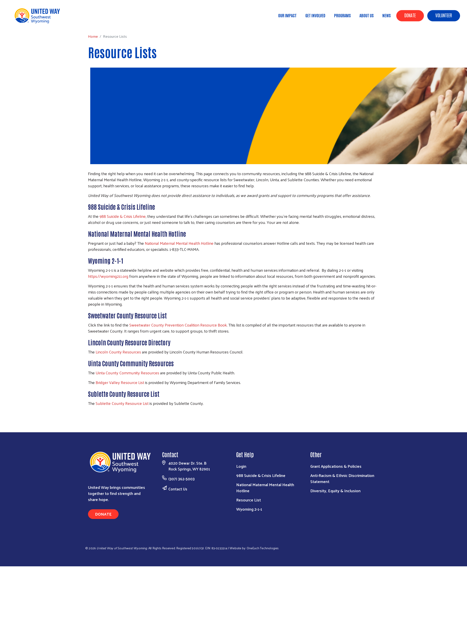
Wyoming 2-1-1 (249, 508)
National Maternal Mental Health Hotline (179, 243)
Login (241, 466)
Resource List (248, 499)
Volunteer (443, 15)
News (386, 15)
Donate (410, 15)
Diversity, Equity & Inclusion (335, 490)
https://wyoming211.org (108, 276)
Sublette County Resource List (122, 403)
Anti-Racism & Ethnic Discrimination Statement (342, 478)
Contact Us (177, 488)
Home (26, 22)
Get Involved (315, 15)
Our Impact (287, 15)
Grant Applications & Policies (335, 466)
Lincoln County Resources (118, 351)
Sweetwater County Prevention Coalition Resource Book (178, 325)
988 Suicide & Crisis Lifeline (122, 216)
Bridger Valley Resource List (120, 382)
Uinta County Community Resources (127, 372)
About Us (366, 15)
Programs (342, 15)
